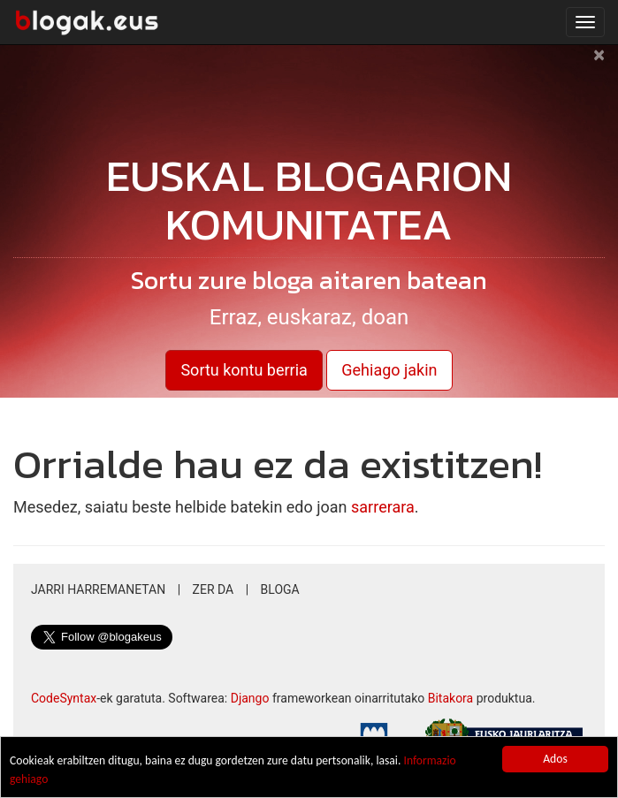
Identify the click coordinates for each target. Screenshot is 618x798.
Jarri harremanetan (98, 589)
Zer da (213, 589)
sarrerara (383, 507)
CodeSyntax (63, 698)
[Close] (599, 63)
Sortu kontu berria (243, 370)
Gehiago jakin (389, 370)
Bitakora (451, 698)
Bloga (280, 589)
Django (250, 698)
